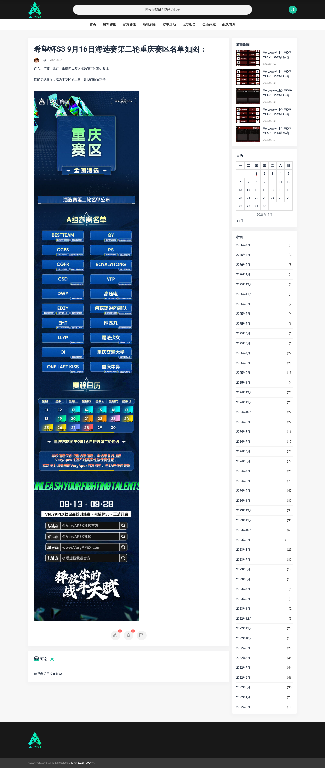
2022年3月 (243, 707)
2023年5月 (243, 579)
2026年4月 (243, 245)
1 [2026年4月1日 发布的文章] (256, 173)
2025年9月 (243, 304)
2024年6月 (243, 451)
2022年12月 (244, 618)
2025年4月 (243, 353)
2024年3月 (243, 481)
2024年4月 (243, 471)
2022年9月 (243, 648)
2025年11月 (244, 294)
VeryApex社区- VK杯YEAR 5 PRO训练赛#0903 (277, 74)
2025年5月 (243, 343)
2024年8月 (243, 431)
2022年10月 (244, 638)
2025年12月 (244, 284)
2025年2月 (243, 372)
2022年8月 (243, 658)
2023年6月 (243, 569)
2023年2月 (243, 599)
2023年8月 (243, 549)
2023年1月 (243, 608)
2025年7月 (243, 323)
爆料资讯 (109, 24)
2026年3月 (243, 254)
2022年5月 (243, 687)
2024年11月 (244, 402)
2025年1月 (243, 382)
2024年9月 (243, 422)
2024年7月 (243, 441)
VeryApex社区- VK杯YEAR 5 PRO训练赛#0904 (277, 55)
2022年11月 (244, 628)
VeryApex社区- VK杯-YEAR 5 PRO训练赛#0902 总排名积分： (277, 131)
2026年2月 (243, 264)
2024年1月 (243, 500)
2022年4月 (243, 697)
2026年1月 (243, 274)
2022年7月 (243, 667)
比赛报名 (189, 24)
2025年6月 (243, 333)
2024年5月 (243, 461)
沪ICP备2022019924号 (81, 762)
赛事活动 (169, 24)
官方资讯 (129, 24)
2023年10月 (244, 530)
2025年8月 (243, 313)
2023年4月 (243, 589)
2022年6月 (243, 677)
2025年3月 (243, 363)
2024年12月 (244, 392)
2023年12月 (244, 510)
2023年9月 (243, 540)
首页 (93, 24)
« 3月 (239, 221)
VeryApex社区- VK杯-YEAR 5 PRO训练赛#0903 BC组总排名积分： (277, 93)
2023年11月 (244, 520)
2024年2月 (243, 490)
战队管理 (228, 24)
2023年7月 (243, 559)
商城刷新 (149, 24)
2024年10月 (244, 412)
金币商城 (209, 24)
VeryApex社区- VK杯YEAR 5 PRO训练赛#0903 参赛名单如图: (277, 112)
